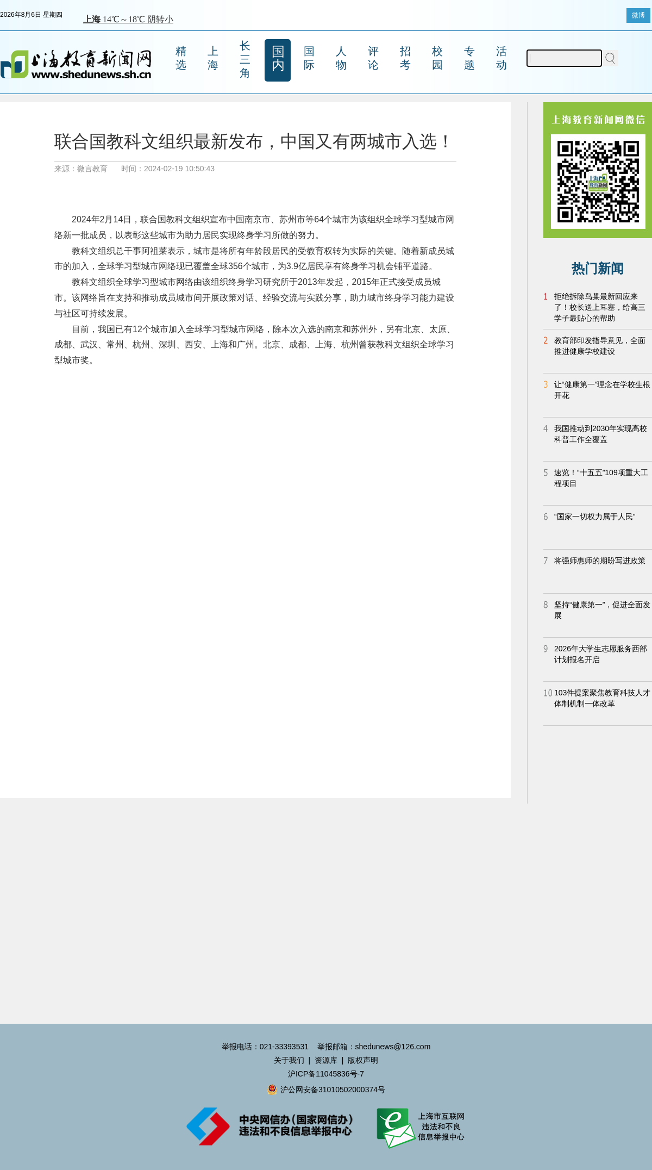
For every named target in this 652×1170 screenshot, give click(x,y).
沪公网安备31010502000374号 (326, 1089)
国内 (278, 58)
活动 (501, 58)
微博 (638, 15)
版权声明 (363, 1060)
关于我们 (289, 1060)
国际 (309, 58)
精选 (180, 58)
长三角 (245, 59)
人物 (341, 58)
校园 (437, 58)
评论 (373, 58)
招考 (405, 58)
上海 (213, 58)
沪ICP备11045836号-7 (326, 1073)
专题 (469, 58)
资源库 (326, 1060)
